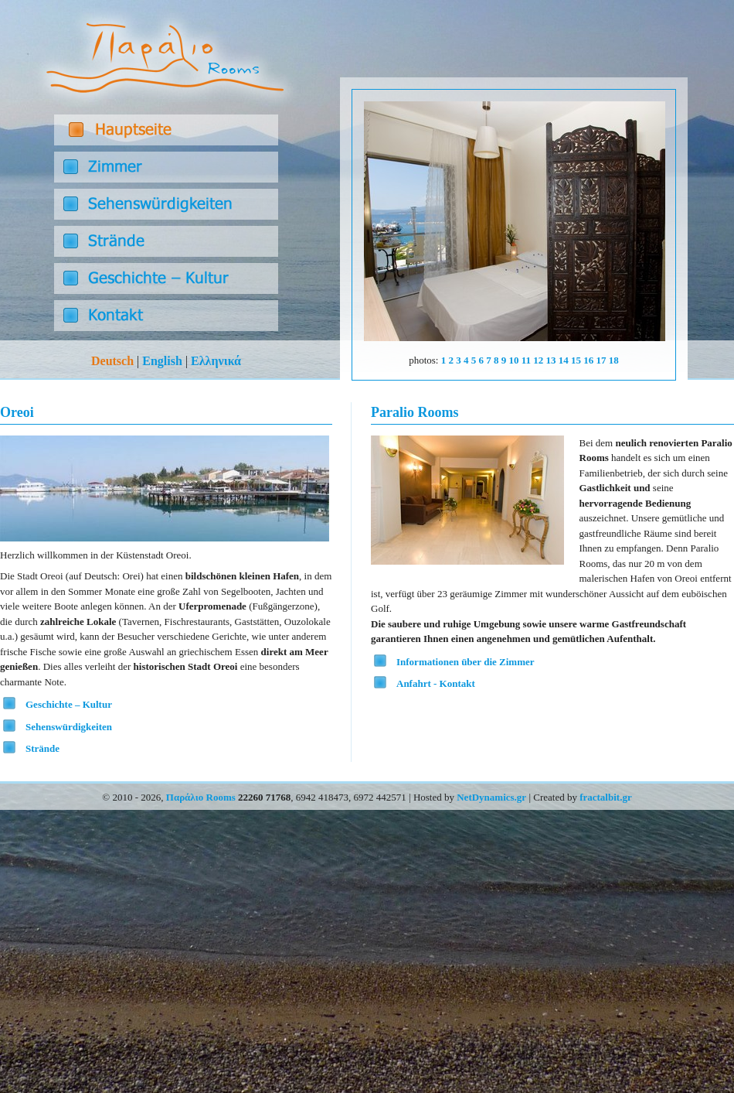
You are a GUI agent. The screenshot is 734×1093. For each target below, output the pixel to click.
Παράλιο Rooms (201, 797)
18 (614, 360)
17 (601, 360)
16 (588, 360)
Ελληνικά (216, 360)
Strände (42, 748)
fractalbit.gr (605, 797)
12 (538, 360)
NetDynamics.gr (491, 797)
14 (564, 360)
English (162, 360)
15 (576, 360)
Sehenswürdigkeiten (68, 727)
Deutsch (112, 360)
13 (551, 360)
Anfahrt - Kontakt (435, 683)
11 (526, 360)
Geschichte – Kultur (68, 704)
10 (514, 360)
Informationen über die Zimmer (465, 662)
